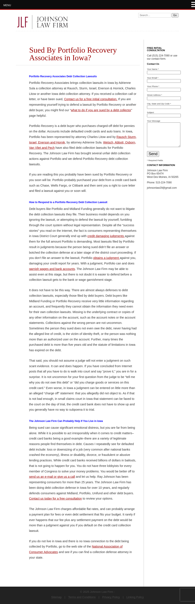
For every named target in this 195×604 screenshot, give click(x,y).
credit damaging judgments (106, 236)
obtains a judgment (106, 258)
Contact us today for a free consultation (55, 498)
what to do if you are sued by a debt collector (101, 110)
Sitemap (56, 597)
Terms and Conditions (82, 597)
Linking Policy (135, 597)
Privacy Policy (111, 597)
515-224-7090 (164, 182)
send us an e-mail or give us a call (52, 476)
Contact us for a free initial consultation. (90, 99)
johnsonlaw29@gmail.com (162, 187)
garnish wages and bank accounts (52, 269)
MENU (7, 5)
